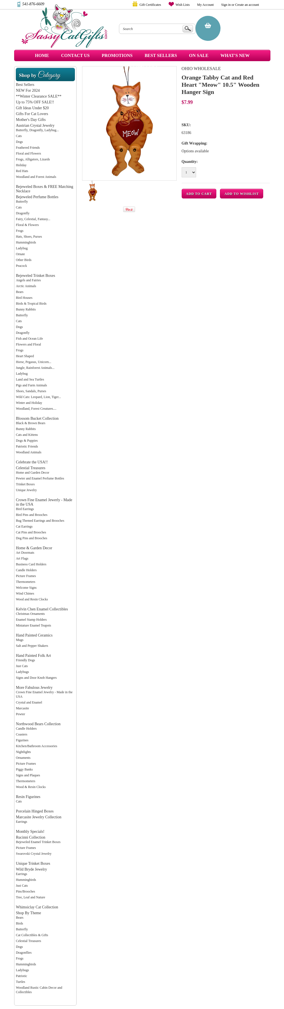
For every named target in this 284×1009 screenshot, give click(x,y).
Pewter (20, 714)
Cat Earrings (24, 526)
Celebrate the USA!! (32, 462)
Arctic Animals (26, 286)
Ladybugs (22, 672)
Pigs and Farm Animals (31, 385)
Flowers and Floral (28, 344)
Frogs (19, 231)
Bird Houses (24, 298)
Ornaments (23, 758)
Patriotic (21, 976)
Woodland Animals (28, 452)
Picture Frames (26, 576)
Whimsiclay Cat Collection (37, 907)
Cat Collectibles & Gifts (32, 935)
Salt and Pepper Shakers (32, 646)
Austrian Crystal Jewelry (35, 125)
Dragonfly (22, 213)
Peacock (21, 266)
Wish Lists (183, 5)
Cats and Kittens (27, 435)
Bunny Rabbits (26, 309)
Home (42, 55)
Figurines (22, 740)
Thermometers (25, 582)
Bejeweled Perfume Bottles (37, 197)
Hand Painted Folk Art (33, 655)
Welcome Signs (26, 588)
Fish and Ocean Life (29, 339)
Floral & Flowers (27, 225)
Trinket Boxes (25, 484)
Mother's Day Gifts (31, 120)
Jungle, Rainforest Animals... (35, 368)
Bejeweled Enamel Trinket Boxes (38, 842)
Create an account (247, 5)
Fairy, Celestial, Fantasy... (33, 219)
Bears (19, 292)
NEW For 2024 (28, 90)
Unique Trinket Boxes (33, 863)
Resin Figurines (28, 797)
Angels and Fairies (28, 280)
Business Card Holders (31, 564)
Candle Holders (26, 570)
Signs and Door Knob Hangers (36, 678)
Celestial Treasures (30, 468)
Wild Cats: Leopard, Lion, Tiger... (38, 397)
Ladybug (22, 248)
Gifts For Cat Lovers (32, 114)
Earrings (21, 822)
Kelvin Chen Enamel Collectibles (42, 609)
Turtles (20, 982)
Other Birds (23, 260)
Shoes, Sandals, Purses (31, 391)
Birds (19, 923)
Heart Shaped (25, 356)
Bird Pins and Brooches (31, 515)
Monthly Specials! (30, 831)
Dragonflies (24, 953)
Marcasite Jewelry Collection (38, 817)
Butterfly (22, 201)
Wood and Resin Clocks (32, 599)
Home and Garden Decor (32, 472)
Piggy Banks (24, 769)
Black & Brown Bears (30, 423)
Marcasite (22, 708)
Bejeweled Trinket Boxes (35, 276)
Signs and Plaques (28, 775)
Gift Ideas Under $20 (32, 108)
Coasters (21, 734)
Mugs (19, 640)
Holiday (21, 165)
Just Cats (22, 666)
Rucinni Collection (30, 837)
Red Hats (22, 171)
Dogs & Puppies (27, 441)
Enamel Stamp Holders (31, 620)
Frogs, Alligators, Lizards (33, 159)
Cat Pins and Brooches (31, 532)
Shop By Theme (28, 913)
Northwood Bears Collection (38, 724)
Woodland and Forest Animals (36, 177)
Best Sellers (25, 85)
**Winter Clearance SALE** (38, 96)
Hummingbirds (26, 242)
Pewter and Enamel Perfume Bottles (40, 478)
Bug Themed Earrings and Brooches (40, 521)
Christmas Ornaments (30, 614)
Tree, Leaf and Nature (30, 897)
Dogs (19, 142)
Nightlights (23, 752)
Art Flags (22, 558)
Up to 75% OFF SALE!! (35, 102)
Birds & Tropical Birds (31, 303)
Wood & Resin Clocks (30, 787)
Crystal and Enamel (29, 702)
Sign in (226, 5)
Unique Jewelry (26, 490)
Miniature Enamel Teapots (33, 625)
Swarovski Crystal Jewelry (34, 854)
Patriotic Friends (27, 446)
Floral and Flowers (28, 153)
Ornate (20, 254)
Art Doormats (25, 553)
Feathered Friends (28, 148)
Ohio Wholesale (201, 68)
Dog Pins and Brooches (31, 538)
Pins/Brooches (25, 891)
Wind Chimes (25, 593)
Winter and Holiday (29, 403)
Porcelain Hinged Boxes (35, 811)
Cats (19, 136)
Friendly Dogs (25, 660)
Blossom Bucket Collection (37, 418)
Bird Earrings (25, 509)
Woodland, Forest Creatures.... (36, 409)
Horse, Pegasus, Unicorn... (33, 362)
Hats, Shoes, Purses (29, 236)
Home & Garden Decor (34, 548)
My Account (205, 5)
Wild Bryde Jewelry (31, 869)
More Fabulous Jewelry (34, 687)
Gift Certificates (150, 5)
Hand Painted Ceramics (34, 635)
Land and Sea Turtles (30, 379)
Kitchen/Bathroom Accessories (36, 746)
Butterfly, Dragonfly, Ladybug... (37, 130)
